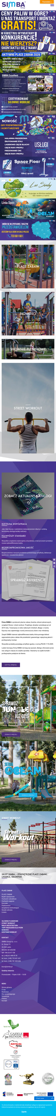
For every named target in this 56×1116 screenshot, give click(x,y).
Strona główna (7, 987)
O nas (4, 990)
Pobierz (4, 998)
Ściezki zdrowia (7, 910)
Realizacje (5, 992)
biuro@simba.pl (7, 967)
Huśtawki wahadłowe (9, 899)
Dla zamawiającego (8, 994)
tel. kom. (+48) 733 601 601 (11, 958)
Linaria (4, 912)
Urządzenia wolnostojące (10, 908)
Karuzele (5, 903)
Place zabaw (7, 890)
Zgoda (23, 1112)
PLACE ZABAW (7, 894)
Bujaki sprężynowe (8, 897)
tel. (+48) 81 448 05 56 (9, 955)
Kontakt (4, 1001)
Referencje (5, 996)
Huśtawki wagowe (8, 901)
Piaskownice (6, 905)
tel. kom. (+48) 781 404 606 (11, 961)
